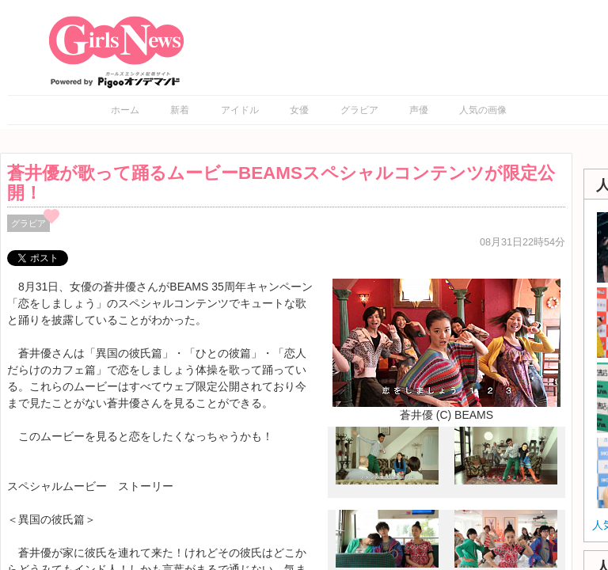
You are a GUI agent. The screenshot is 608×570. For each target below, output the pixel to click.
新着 (179, 110)
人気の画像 (483, 110)
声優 (418, 110)
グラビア (359, 110)
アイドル (240, 110)
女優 (299, 110)
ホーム (125, 110)
